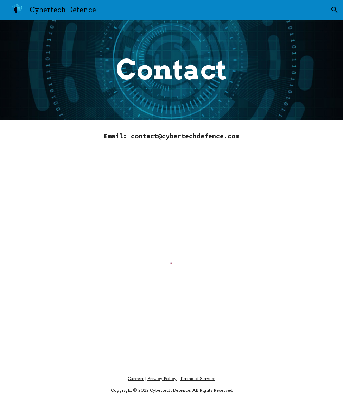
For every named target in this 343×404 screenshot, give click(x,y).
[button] (334, 9)
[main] (171, 70)
